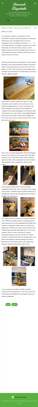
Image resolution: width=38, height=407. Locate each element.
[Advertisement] (19, 371)
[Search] (35, 4)
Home (8, 304)
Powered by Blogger (19, 397)
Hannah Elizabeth (19, 6)
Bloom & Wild (31, 43)
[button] (35, 28)
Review (14, 304)
